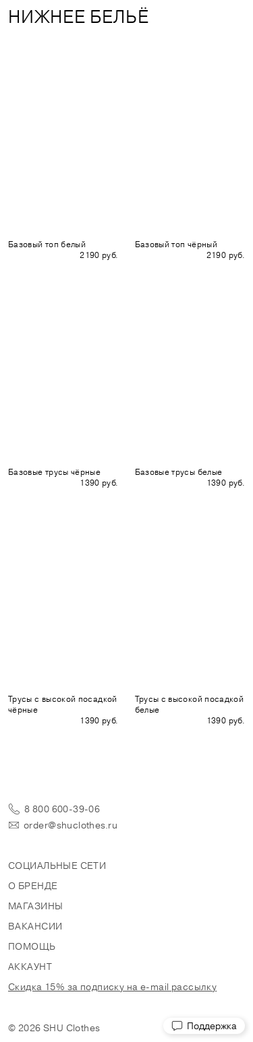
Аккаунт (30, 966)
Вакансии (35, 926)
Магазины (35, 906)
